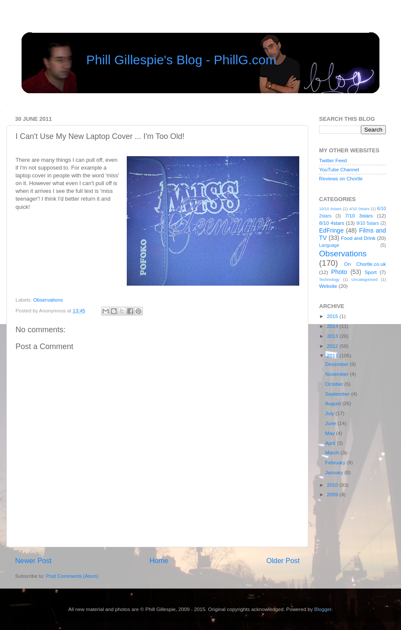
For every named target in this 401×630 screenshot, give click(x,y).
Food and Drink (358, 238)
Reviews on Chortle (341, 178)
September (338, 394)
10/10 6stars (330, 209)
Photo (339, 271)
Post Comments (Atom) (72, 576)
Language (329, 245)
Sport (371, 272)
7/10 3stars (359, 215)
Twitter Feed (333, 160)
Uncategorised (364, 279)
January (335, 472)
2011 (333, 355)
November (337, 374)
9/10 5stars (367, 223)
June (331, 423)
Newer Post (33, 560)
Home (159, 560)
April (331, 443)
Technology (329, 279)
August (333, 403)
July (330, 413)
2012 (333, 346)
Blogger (323, 609)
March (333, 452)
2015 (333, 316)
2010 (333, 485)
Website (328, 286)
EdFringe (331, 230)
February (336, 462)
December (337, 364)
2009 (333, 494)
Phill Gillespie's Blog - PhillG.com (181, 60)
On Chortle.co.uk (365, 264)
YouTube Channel (339, 169)
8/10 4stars (331, 223)
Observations (48, 299)
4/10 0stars (359, 209)
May (330, 433)
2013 (333, 336)
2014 (333, 326)
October (335, 384)
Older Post (283, 560)
